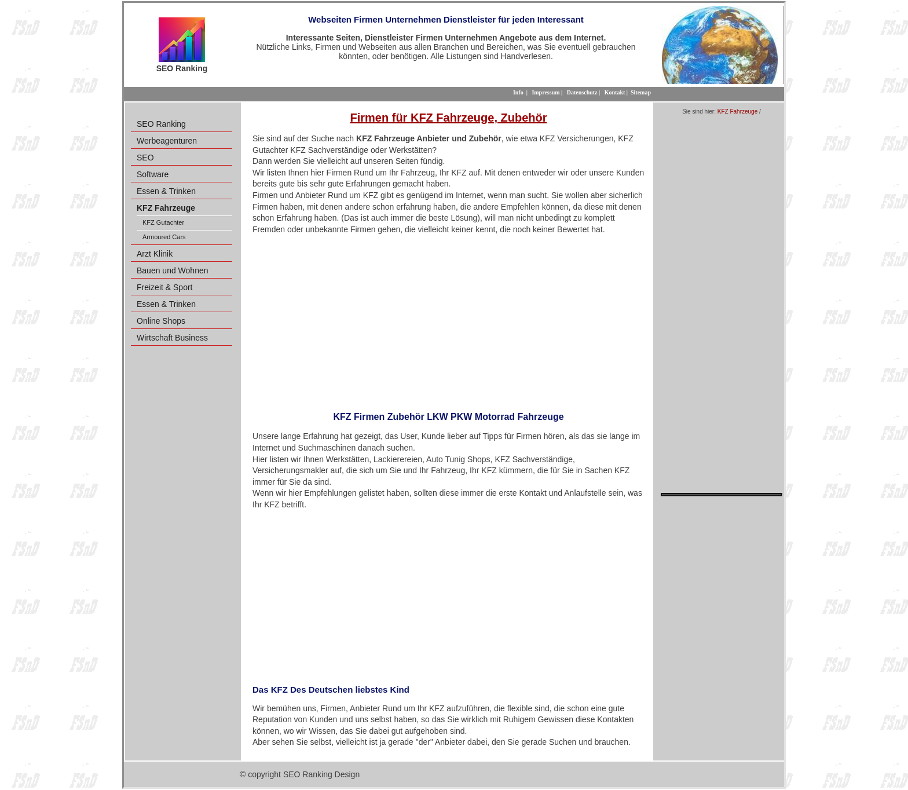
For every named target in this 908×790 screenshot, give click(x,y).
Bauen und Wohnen (172, 270)
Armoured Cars (164, 236)
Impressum (545, 92)
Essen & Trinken (166, 191)
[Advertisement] (448, 319)
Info (518, 92)
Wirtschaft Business (172, 337)
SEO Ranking (161, 124)
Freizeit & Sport (164, 287)
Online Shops (161, 320)
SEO (145, 157)
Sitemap (641, 92)
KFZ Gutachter (163, 222)
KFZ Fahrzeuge (737, 111)
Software (153, 174)
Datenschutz (582, 92)
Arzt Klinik (155, 253)
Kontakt (615, 92)
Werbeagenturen (167, 140)
